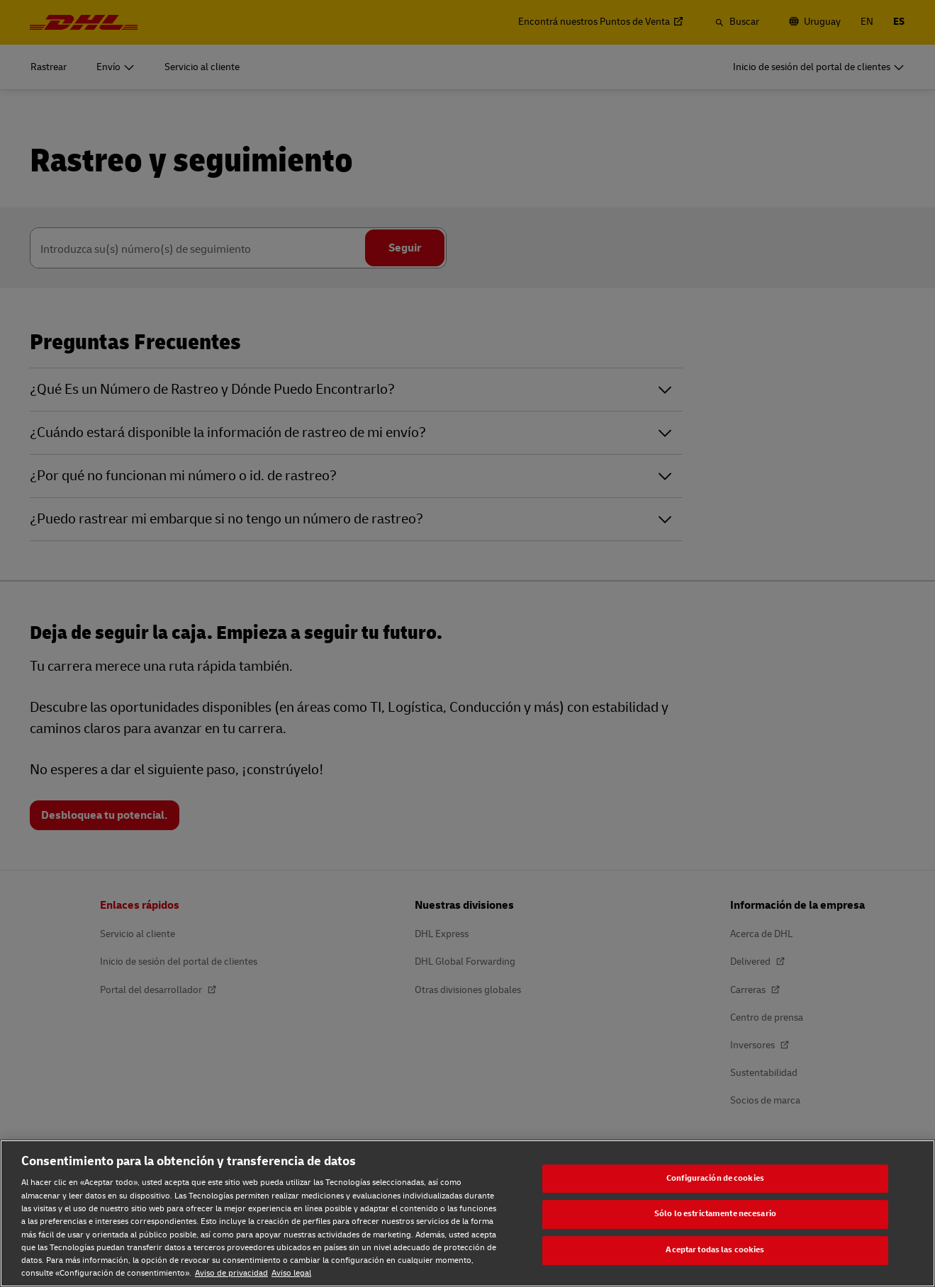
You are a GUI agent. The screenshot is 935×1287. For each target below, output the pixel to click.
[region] (467, 1213)
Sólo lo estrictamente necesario (715, 1214)
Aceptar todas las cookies (715, 1250)
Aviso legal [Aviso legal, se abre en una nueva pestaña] (291, 1273)
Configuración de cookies (715, 1178)
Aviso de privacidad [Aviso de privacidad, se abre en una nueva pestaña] (231, 1273)
